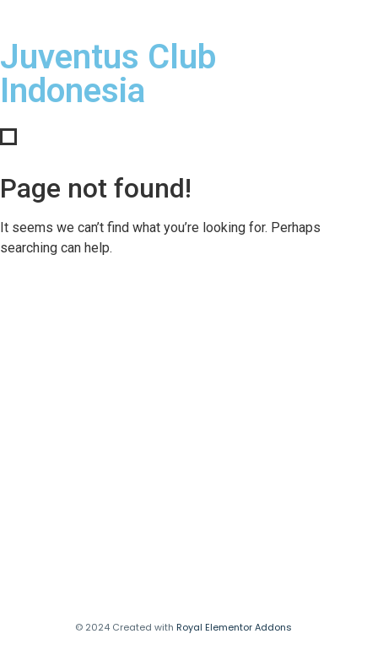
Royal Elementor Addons (234, 627)
